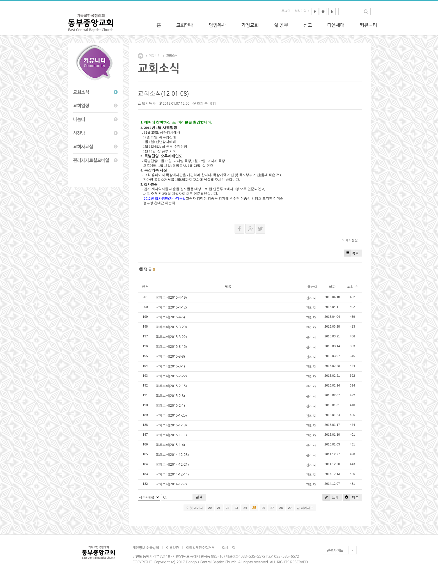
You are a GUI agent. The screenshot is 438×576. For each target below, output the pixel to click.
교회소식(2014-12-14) (172, 474)
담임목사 (148, 103)
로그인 (285, 11)
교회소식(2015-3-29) (171, 326)
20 (210, 507)
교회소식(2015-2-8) (170, 395)
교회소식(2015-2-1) (170, 405)
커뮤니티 (154, 55)
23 (236, 507)
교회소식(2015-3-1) (170, 366)
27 (272, 507)
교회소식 (172, 55)
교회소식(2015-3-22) (171, 336)
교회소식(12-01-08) (163, 93)
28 (281, 507)
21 (218, 507)
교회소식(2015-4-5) (170, 317)
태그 (351, 497)
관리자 (311, 298)
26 (263, 507)
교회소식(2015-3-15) (171, 346)
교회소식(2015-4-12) (171, 307)
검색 (199, 497)
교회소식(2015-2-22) (171, 376)
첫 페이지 (194, 507)
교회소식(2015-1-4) (170, 444)
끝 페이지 (305, 507)
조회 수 (352, 286)
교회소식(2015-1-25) (171, 415)
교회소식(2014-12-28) (172, 454)
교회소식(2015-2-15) (171, 385)
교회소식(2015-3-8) (170, 356)
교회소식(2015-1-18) (171, 425)
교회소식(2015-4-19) (171, 297)
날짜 (332, 286)
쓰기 (330, 497)
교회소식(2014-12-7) (171, 484)
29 (290, 507)
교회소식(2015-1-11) (171, 435)
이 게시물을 (350, 240)
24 (245, 507)
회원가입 (300, 11)
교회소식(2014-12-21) (172, 464)
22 (227, 507)
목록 (351, 253)
